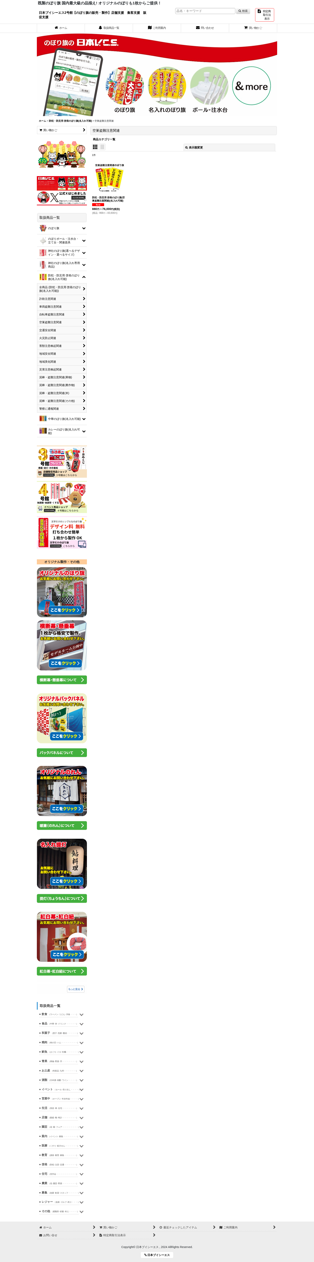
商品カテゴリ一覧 (104, 139)
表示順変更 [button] (194, 147)
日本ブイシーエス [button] (158, 1255)
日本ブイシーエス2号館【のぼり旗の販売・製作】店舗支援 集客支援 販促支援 (92, 15)
